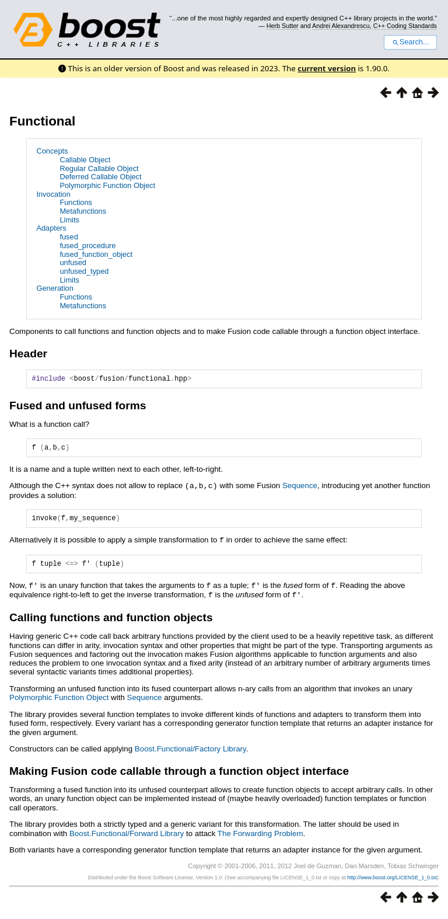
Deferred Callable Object (100, 176)
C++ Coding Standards (405, 25)
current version (327, 68)
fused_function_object (96, 254)
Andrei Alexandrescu (341, 25)
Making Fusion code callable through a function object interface (179, 776)
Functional (42, 121)
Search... (410, 42)
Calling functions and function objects (111, 622)
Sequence (299, 489)
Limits (69, 219)
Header (28, 353)
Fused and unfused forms (77, 407)
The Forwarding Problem (260, 838)
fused (69, 236)
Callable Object (85, 159)
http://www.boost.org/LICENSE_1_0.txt (392, 882)
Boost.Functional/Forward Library (126, 838)
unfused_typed (84, 271)
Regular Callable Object (99, 168)
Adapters (51, 228)
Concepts (52, 151)
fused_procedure (88, 245)
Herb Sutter (283, 25)
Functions (76, 202)
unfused (73, 262)
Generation (54, 288)
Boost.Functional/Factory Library (190, 753)
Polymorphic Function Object (107, 185)
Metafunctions (83, 211)
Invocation (53, 194)
